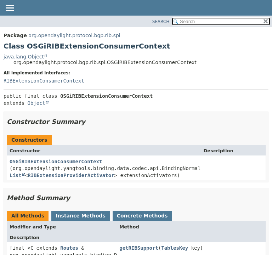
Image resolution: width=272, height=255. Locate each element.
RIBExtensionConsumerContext (44, 81)
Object (36, 103)
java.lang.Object (24, 57)
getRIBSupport (138, 248)
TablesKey (174, 248)
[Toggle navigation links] (10, 8)
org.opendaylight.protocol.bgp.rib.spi (74, 35)
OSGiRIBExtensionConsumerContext (56, 161)
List (16, 175)
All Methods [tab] (27, 216)
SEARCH (161, 21)
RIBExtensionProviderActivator (71, 175)
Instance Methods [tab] (80, 216)
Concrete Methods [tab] (142, 216)
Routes (69, 248)
